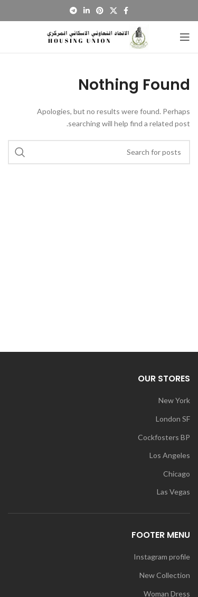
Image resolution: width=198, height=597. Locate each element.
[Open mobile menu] (184, 37)
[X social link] (113, 10)
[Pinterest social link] (100, 10)
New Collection (164, 575)
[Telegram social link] (73, 10)
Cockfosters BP (164, 437)
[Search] (99, 152)
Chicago (176, 473)
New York (174, 400)
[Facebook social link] (125, 10)
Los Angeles (169, 455)
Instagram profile (162, 556)
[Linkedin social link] (86, 10)
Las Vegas (173, 491)
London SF (173, 418)
